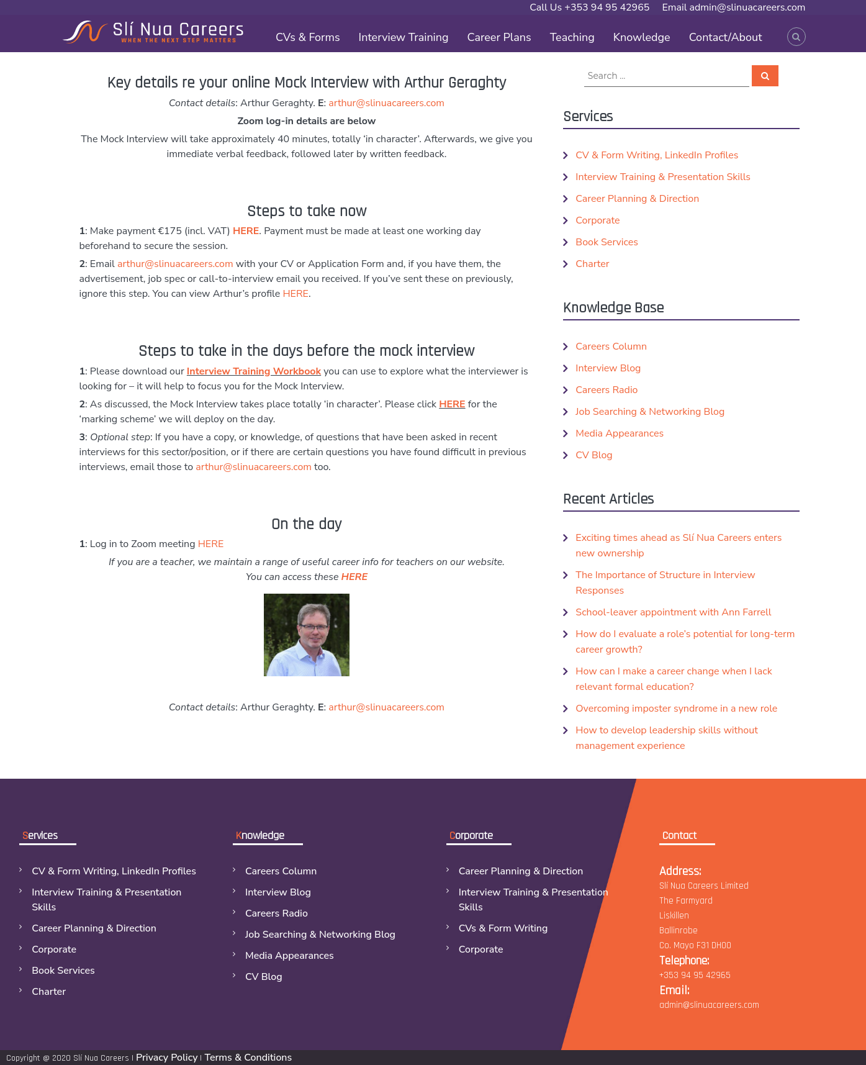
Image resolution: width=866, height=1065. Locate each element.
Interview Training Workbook (254, 371)
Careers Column (611, 346)
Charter (592, 264)
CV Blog (593, 455)
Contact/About (725, 37)
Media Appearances (619, 433)
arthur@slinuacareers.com (386, 103)
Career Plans (499, 37)
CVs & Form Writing (503, 928)
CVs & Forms (308, 37)
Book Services (606, 242)
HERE (246, 231)
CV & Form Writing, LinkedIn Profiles (656, 155)
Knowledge (641, 37)
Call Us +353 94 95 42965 (589, 7)
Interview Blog (608, 368)
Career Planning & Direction (637, 199)
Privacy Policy (166, 1057)
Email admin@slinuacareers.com (733, 7)
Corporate (597, 220)
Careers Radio (606, 390)
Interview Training (404, 37)
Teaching (572, 37)
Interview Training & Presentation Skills (663, 177)
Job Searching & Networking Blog (649, 412)
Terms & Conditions (248, 1057)
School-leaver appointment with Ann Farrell (673, 612)
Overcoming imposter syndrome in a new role (676, 708)
